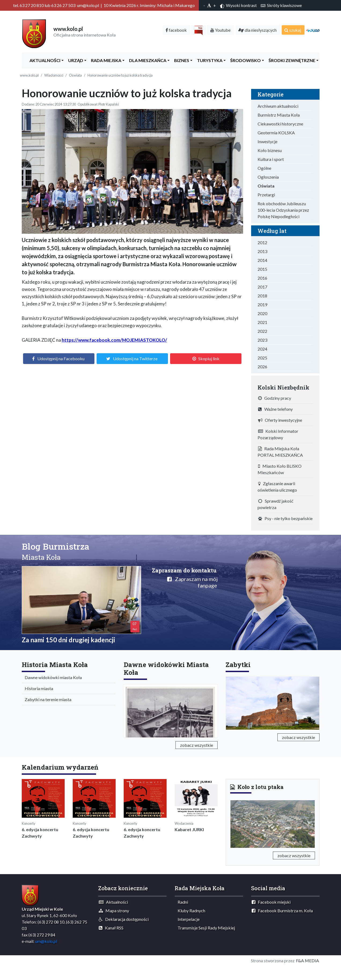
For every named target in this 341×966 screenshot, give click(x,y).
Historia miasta (37, 688)
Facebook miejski (271, 901)
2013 (262, 251)
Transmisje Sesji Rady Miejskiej (205, 927)
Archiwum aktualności (278, 106)
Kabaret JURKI (189, 829)
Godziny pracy (274, 398)
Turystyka (208, 60)
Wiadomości (53, 75)
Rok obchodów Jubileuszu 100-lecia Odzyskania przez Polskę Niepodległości (283, 210)
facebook (176, 30)
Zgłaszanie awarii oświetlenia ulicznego (277, 486)
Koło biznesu (270, 150)
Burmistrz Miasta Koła (279, 114)
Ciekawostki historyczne (280, 123)
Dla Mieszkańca (146, 60)
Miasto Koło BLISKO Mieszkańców (280, 469)
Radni (181, 901)
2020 (262, 313)
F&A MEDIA (307, 960)
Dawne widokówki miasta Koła (52, 677)
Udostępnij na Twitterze (135, 358)
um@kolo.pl (46, 941)
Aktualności (43, 60)
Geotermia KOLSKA (276, 132)
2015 (262, 269)
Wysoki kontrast (238, 5)
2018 (262, 295)
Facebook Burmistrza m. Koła (282, 910)
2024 (262, 348)
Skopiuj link (208, 358)
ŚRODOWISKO (244, 60)
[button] (236, 823)
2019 (262, 304)
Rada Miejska (105, 60)
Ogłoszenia (268, 176)
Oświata (75, 75)
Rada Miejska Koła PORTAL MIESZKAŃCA (280, 451)
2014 (262, 260)
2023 (262, 340)
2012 (262, 242)
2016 (262, 277)
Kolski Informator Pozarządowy (278, 434)
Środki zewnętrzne (290, 60)
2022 (262, 331)
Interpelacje (187, 919)
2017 (262, 286)
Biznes (180, 60)
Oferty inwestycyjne (280, 420)
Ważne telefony (275, 409)
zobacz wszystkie (196, 745)
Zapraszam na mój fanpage (192, 582)
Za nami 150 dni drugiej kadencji (68, 640)
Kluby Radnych (190, 910)
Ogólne (264, 168)
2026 (262, 366)
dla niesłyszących (257, 30)
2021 (262, 322)
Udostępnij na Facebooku (61, 358)
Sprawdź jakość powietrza (275, 504)
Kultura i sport (271, 159)
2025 (262, 357)
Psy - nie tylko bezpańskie (285, 518)
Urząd (74, 60)
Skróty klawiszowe (281, 5)
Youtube (220, 30)
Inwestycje (267, 141)
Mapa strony (114, 910)
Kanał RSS (111, 927)
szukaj (292, 30)
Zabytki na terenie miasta (46, 699)
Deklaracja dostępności (124, 919)
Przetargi (266, 194)
